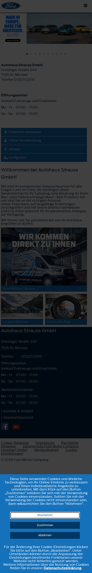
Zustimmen (45, 525)
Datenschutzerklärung (62, 568)
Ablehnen (45, 535)
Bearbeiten (45, 515)
